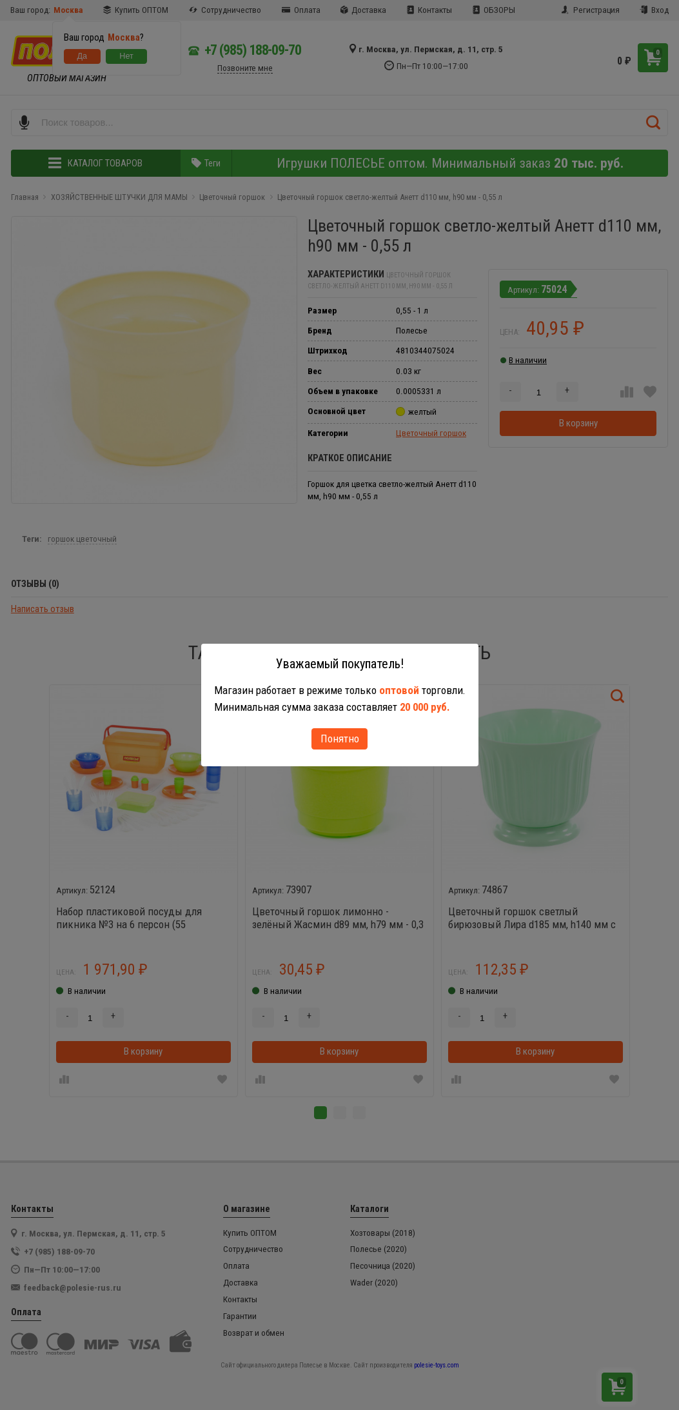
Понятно (339, 738)
